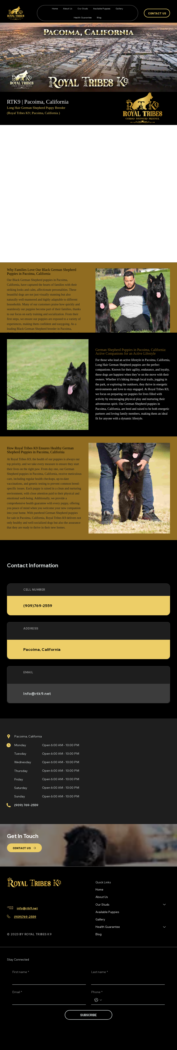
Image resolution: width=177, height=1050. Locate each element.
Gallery (100, 919)
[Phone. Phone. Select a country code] (98, 1000)
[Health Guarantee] (164, 926)
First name (20, 972)
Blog (98, 934)
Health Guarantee (107, 927)
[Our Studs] (164, 904)
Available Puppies (107, 912)
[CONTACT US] (157, 13)
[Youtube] (31, 895)
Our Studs (102, 904)
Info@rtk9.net (37, 693)
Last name (99, 972)
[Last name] (126, 980)
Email (17, 992)
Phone (96, 992)
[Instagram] (17, 895)
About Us (101, 897)
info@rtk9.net (27, 908)
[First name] (47, 980)
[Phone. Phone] (132, 1000)
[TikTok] (24, 895)
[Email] (47, 1000)
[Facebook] (10, 895)
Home (99, 889)
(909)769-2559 (25, 916)
